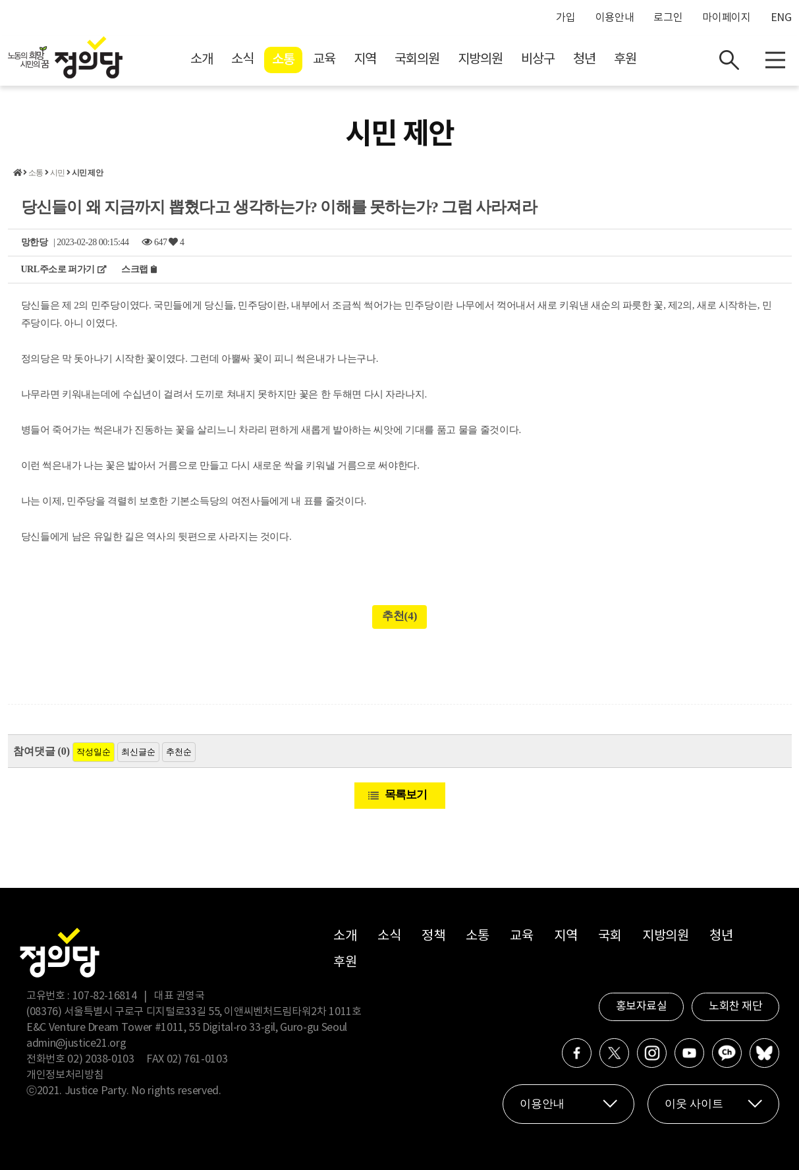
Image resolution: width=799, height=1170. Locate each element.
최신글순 (138, 752)
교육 (324, 59)
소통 (283, 60)
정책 (433, 936)
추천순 (179, 752)
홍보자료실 (641, 1006)
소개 (201, 59)
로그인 (667, 18)
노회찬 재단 (735, 1006)
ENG (781, 18)
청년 (584, 59)
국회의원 (417, 59)
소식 (242, 59)
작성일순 (93, 752)
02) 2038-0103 (100, 1059)
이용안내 (614, 18)
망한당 (34, 242)
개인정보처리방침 (64, 1075)
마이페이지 (726, 18)
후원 (625, 59)
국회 (609, 936)
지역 (365, 59)
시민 (57, 172)
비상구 (538, 59)
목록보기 (406, 794)
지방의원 (480, 59)
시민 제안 (87, 172)
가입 (565, 18)
